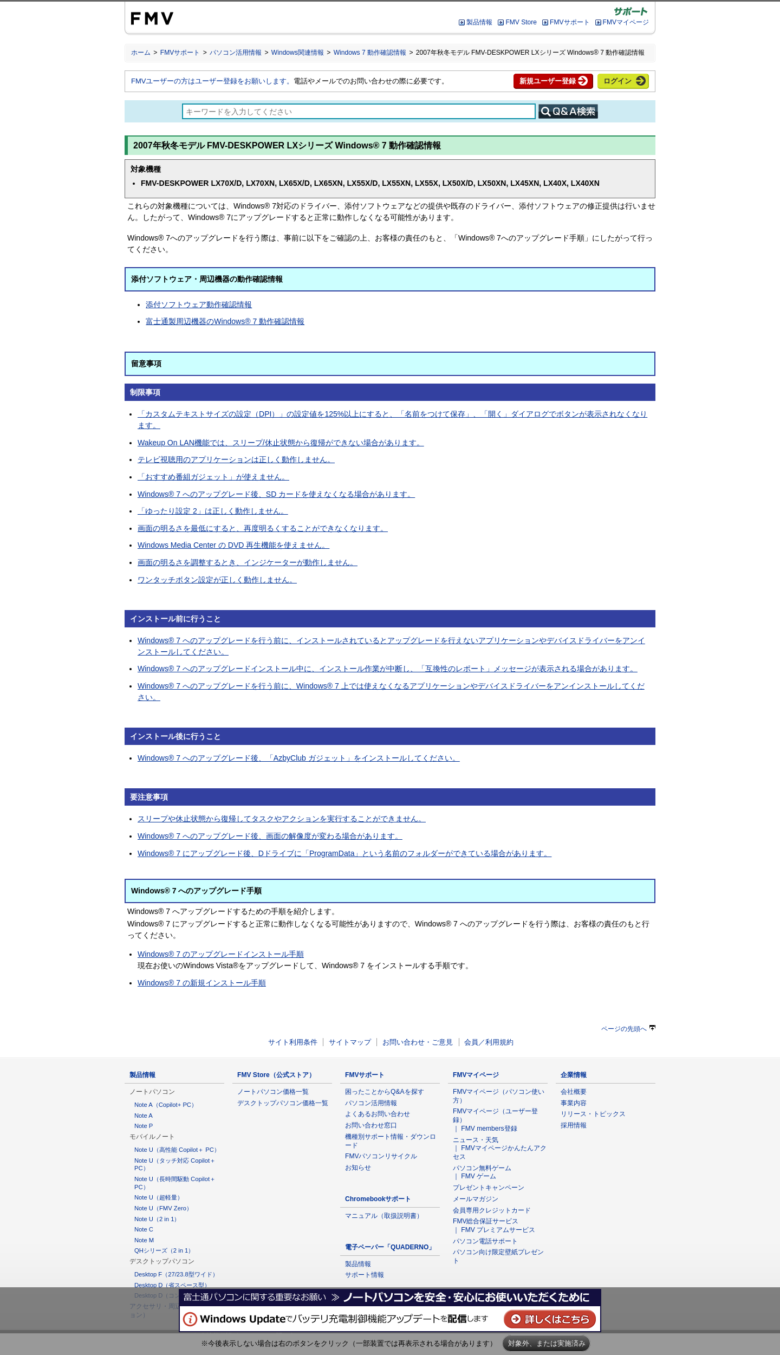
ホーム (141, 52)
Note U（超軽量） (158, 1197)
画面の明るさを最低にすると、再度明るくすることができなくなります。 (263, 528)
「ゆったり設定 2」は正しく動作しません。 (213, 511)
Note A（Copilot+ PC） (165, 1104)
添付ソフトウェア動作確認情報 (199, 304)
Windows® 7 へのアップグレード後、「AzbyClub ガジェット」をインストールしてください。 (299, 758)
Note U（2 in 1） (157, 1219)
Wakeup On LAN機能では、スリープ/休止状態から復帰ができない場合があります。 (281, 442)
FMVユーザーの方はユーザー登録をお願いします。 (212, 81)
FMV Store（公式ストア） (276, 1075)
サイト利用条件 (292, 1042)
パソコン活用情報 (236, 52)
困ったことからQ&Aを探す (384, 1091)
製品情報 (479, 22)
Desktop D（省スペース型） (172, 1285)
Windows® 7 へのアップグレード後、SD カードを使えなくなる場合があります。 (276, 494)
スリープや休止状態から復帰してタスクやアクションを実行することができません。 (282, 818)
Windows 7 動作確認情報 (370, 52)
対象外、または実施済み (547, 1343)
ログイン (617, 81)
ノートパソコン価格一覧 (273, 1091)
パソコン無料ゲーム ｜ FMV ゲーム (482, 1172)
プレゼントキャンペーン (488, 1187)
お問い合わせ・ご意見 (417, 1042)
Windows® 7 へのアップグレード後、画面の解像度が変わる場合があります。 (270, 836)
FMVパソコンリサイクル (381, 1156)
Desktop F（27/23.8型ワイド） (176, 1274)
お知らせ (358, 1167)
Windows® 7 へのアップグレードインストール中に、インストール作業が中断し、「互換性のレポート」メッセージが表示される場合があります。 (388, 668)
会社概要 (574, 1091)
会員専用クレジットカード (492, 1210)
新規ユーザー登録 (547, 81)
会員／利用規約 (489, 1042)
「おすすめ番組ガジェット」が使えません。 (213, 476)
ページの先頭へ (628, 1029)
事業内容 (574, 1103)
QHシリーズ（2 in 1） (164, 1250)
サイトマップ (350, 1042)
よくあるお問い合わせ (377, 1114)
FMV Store (521, 22)
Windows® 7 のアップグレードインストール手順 (221, 954)
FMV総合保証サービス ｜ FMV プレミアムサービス (494, 1225)
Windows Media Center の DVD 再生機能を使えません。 (233, 545)
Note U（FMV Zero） (163, 1208)
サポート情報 (364, 1275)
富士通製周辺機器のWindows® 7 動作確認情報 (225, 321)
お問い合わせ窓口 (371, 1125)
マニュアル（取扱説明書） (384, 1216)
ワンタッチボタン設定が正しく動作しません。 (217, 579)
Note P (143, 1126)
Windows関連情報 (297, 52)
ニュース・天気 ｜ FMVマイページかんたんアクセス (500, 1148)
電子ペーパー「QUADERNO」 (390, 1247)
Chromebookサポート (378, 1199)
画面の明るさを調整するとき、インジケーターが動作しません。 (248, 562)
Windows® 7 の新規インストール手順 (202, 982)
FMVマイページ (626, 22)
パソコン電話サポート (485, 1241)
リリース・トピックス (593, 1114)
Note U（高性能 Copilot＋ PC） (177, 1149)
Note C (143, 1229)
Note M (144, 1240)
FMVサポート (569, 22)
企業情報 (574, 1075)
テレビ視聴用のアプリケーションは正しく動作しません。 (236, 459)
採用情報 (574, 1125)
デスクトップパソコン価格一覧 (282, 1103)
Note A (143, 1115)
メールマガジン (475, 1199)
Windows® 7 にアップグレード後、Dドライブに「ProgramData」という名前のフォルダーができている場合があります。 (344, 853)
